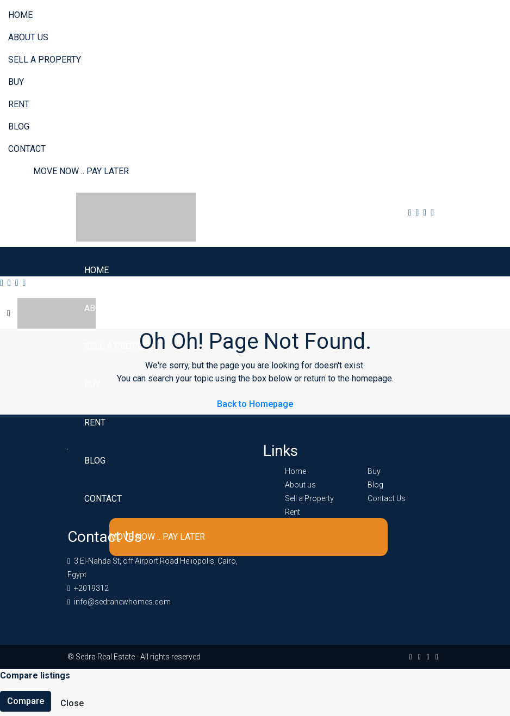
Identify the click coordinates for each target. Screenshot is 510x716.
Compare (25, 701)
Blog (18, 126)
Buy (16, 82)
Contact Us (387, 498)
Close (72, 703)
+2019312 (91, 588)
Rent (18, 104)
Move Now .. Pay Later (81, 171)
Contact (27, 149)
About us (28, 37)
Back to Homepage (255, 404)
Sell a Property (44, 59)
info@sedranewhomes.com (122, 601)
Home (20, 15)
